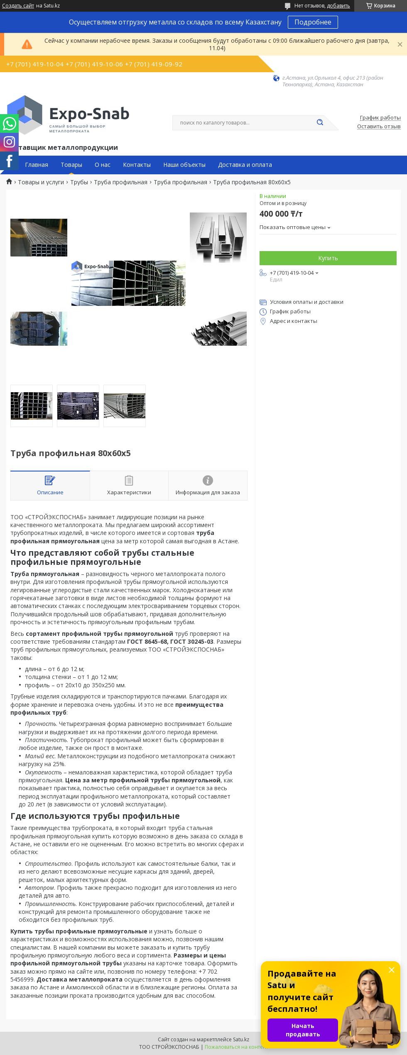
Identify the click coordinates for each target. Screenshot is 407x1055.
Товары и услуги (41, 182)
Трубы (79, 182)
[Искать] (319, 122)
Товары (71, 165)
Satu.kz (241, 1039)
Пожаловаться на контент (236, 1046)
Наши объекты (184, 165)
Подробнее (312, 22)
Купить (328, 258)
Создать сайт (18, 6)
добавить (338, 5)
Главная (36, 165)
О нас (102, 165)
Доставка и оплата (245, 165)
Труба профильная (120, 182)
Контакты (137, 165)
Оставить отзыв (379, 126)
